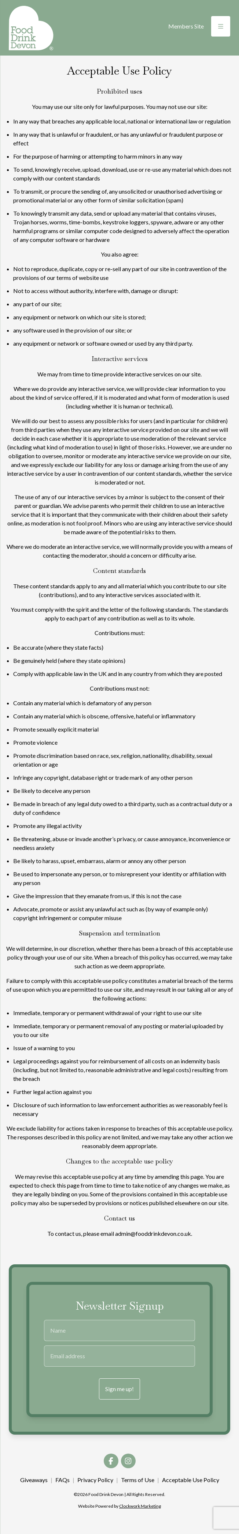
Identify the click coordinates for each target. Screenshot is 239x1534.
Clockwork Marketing (140, 1506)
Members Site (186, 26)
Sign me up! (119, 1388)
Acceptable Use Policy (190, 1479)
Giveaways (34, 1479)
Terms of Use (137, 1479)
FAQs (62, 1479)
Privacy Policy (95, 1479)
